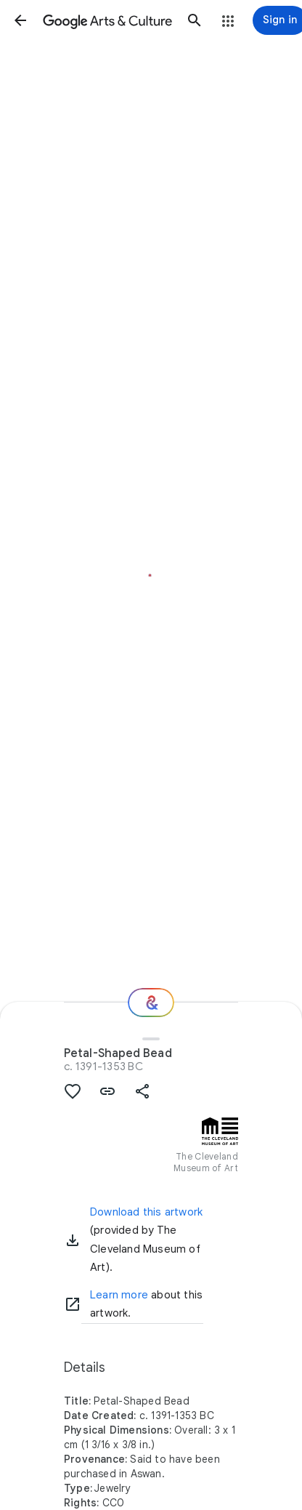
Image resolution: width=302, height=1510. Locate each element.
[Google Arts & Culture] (107, 20)
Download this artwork (146, 1211)
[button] (20, 20)
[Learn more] (72, 1304)
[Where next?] (151, 1002)
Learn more (119, 1294)
